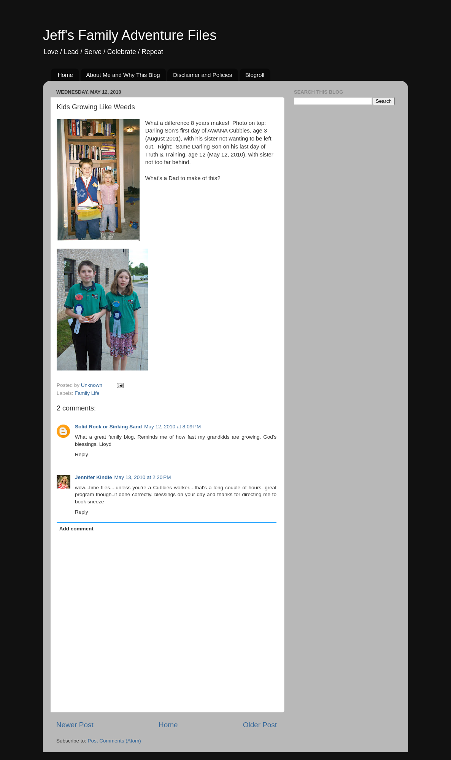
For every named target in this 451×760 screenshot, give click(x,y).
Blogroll (254, 75)
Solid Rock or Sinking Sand (108, 426)
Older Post (260, 725)
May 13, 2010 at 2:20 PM (142, 477)
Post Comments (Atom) (114, 741)
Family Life (87, 393)
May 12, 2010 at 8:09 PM (172, 426)
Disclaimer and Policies (202, 75)
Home (65, 75)
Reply (81, 454)
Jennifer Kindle (93, 477)
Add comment (76, 529)
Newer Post (75, 725)
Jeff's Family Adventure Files (129, 35)
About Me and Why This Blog (123, 75)
